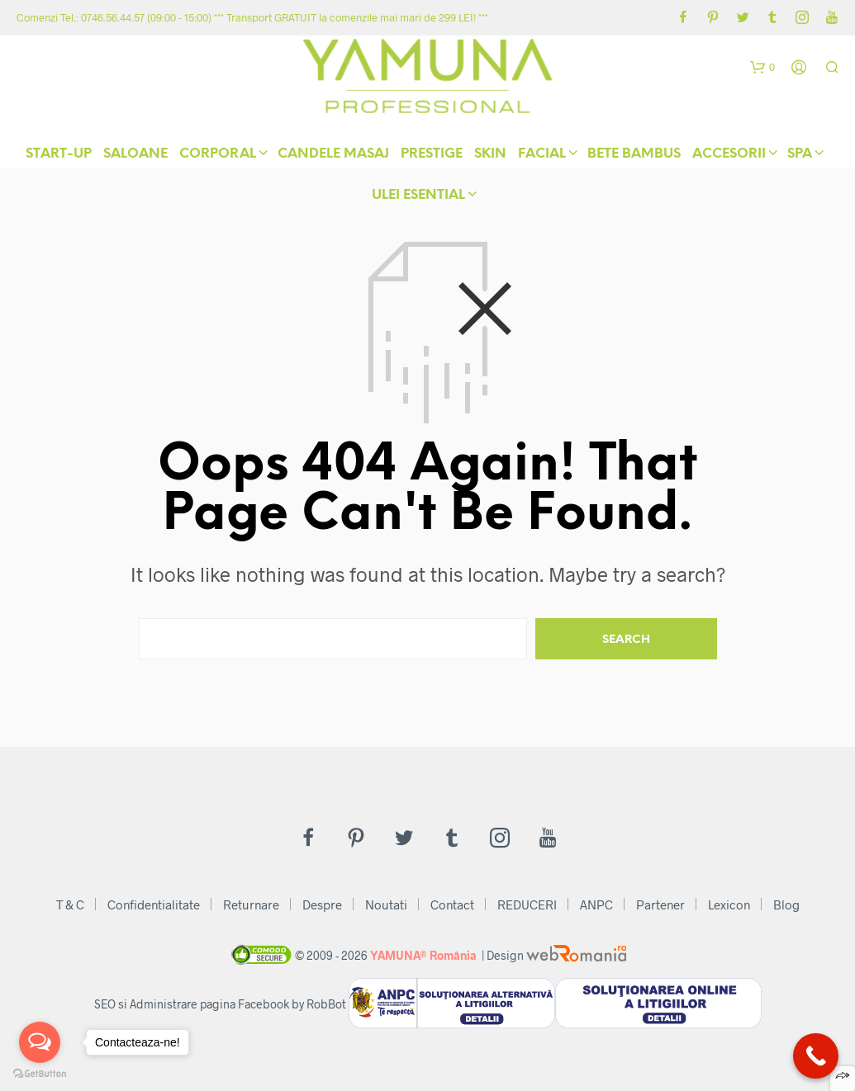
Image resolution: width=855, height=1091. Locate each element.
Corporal (217, 156)
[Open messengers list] (39, 1042)
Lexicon (729, 904)
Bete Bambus (634, 156)
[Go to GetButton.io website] (39, 1074)
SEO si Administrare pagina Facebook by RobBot (220, 1004)
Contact (452, 904)
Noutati (386, 904)
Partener (660, 904)
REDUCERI (527, 904)
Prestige (432, 156)
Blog (786, 904)
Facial (542, 156)
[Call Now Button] (815, 1056)
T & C (70, 904)
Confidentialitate (153, 904)
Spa (799, 156)
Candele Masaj (333, 156)
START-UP (59, 156)
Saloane (135, 156)
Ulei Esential (418, 198)
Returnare (251, 904)
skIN (490, 156)
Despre (322, 904)
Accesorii (729, 156)
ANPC (596, 904)
